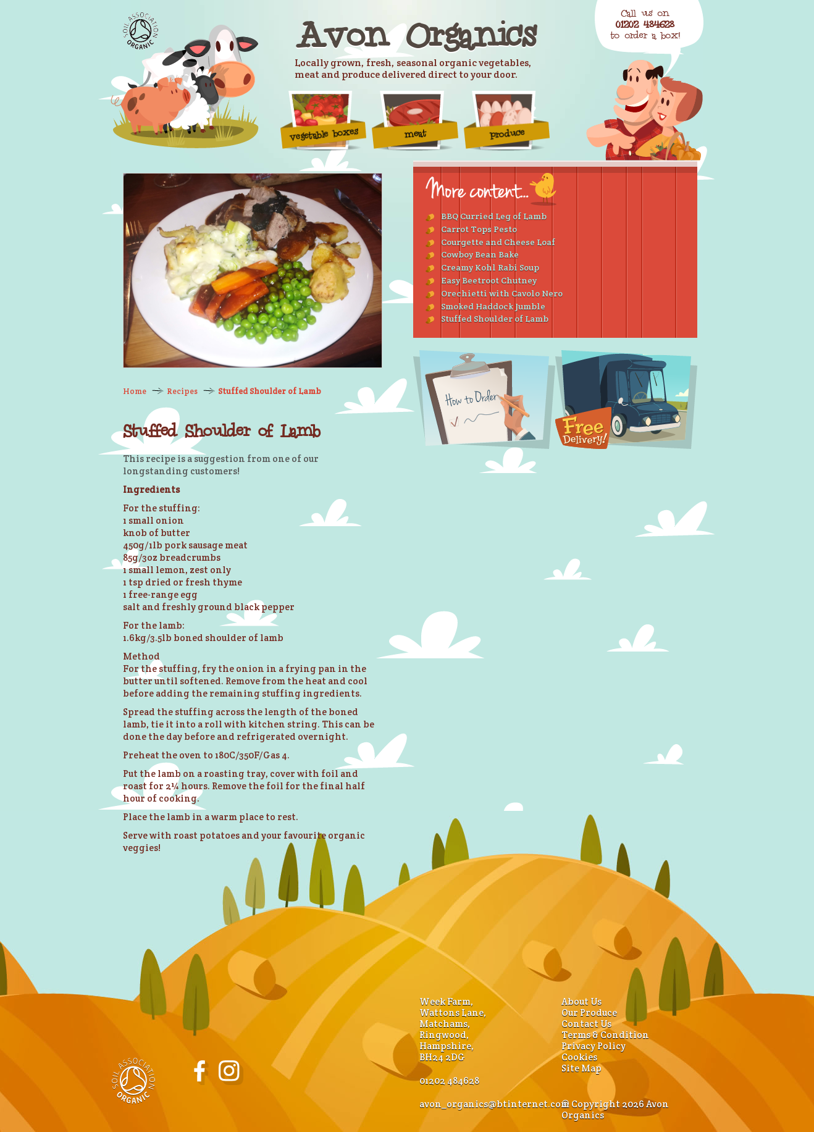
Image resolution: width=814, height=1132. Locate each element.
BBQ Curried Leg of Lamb (494, 216)
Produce (507, 120)
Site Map (581, 1068)
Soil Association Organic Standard (140, 30)
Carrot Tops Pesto (479, 229)
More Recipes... (491, 189)
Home (134, 391)
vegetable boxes (323, 120)
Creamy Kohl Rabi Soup (490, 267)
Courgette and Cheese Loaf (498, 242)
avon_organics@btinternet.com (494, 1104)
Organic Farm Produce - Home (185, 86)
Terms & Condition (605, 1035)
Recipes (182, 391)
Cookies (579, 1057)
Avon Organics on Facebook (201, 1073)
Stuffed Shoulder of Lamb (269, 391)
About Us (581, 1001)
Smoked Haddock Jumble (493, 306)
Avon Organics (415, 34)
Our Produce (589, 1012)
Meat (415, 120)
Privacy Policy (593, 1046)
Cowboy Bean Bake (480, 254)
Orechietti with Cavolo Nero (502, 293)
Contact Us (586, 1023)
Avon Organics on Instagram (231, 1073)
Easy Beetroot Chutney (489, 280)
